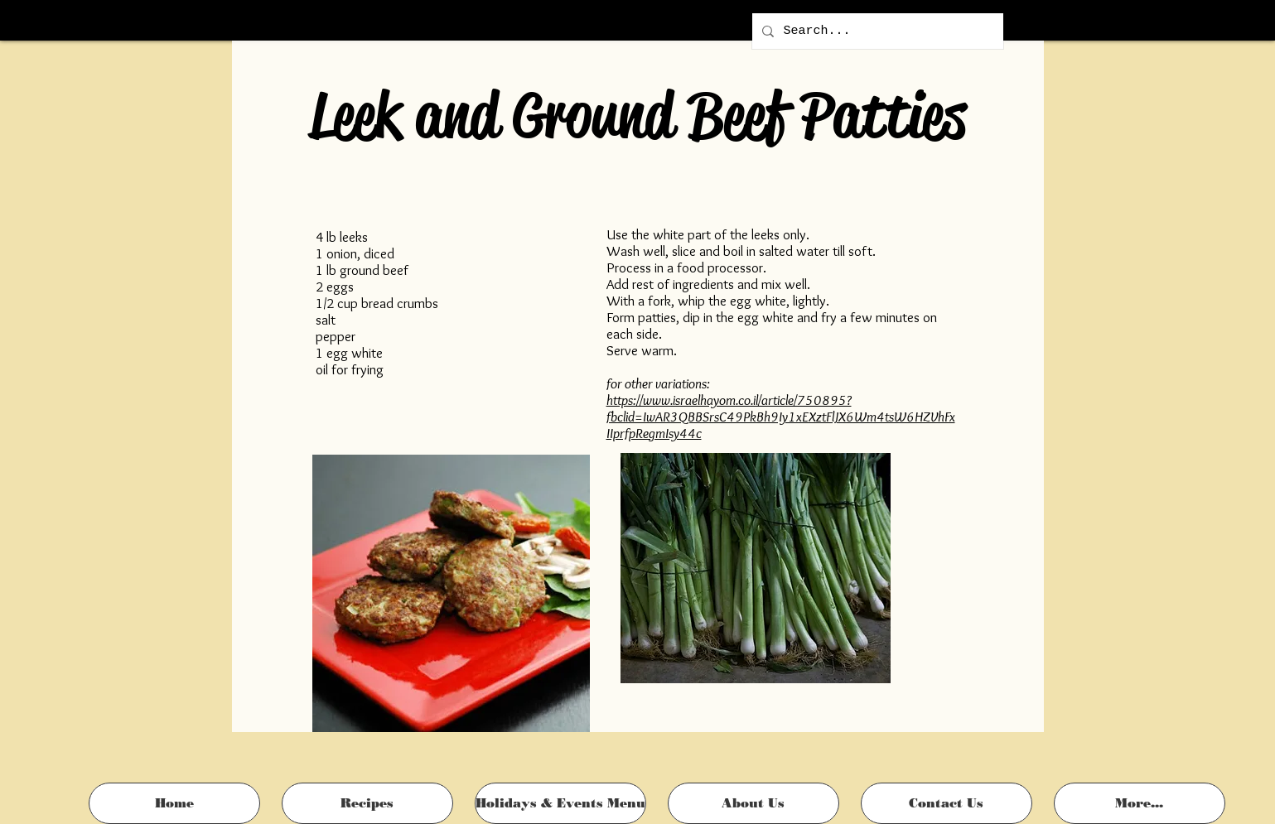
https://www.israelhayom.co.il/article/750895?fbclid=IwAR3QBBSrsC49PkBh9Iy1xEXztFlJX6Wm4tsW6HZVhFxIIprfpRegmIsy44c (780, 416)
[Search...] (876, 31)
